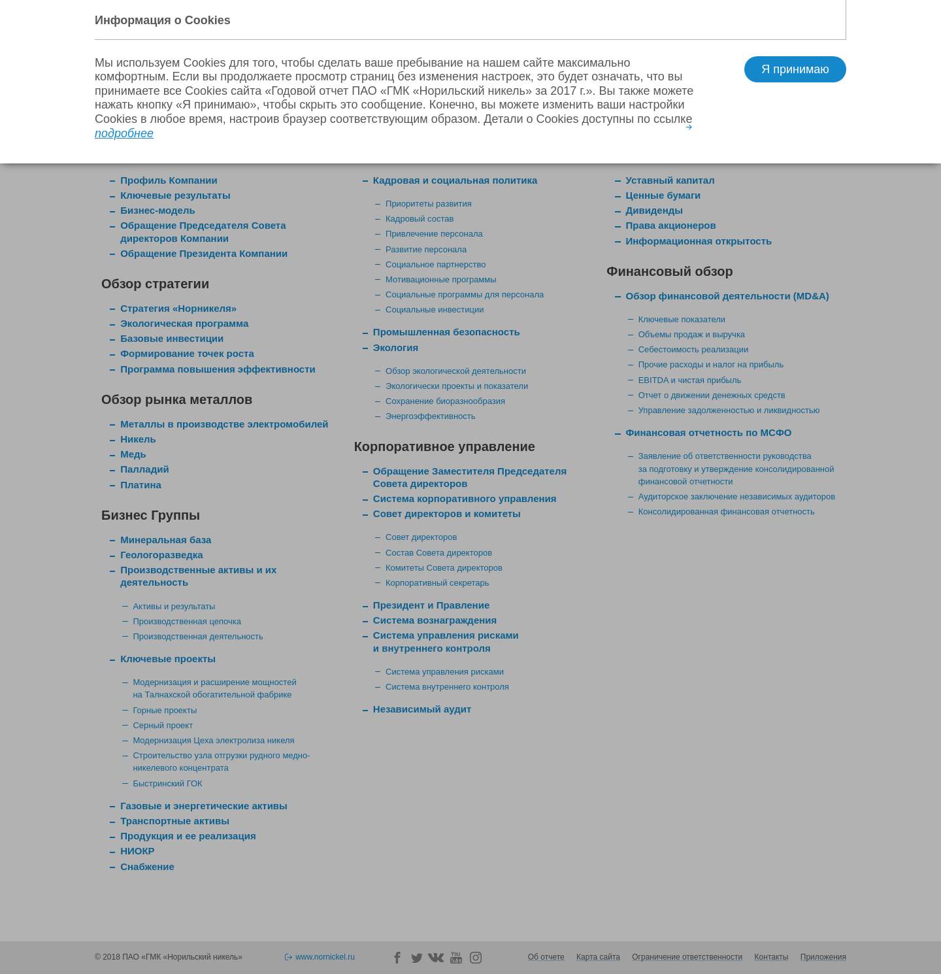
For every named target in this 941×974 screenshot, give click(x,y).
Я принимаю (795, 69)
